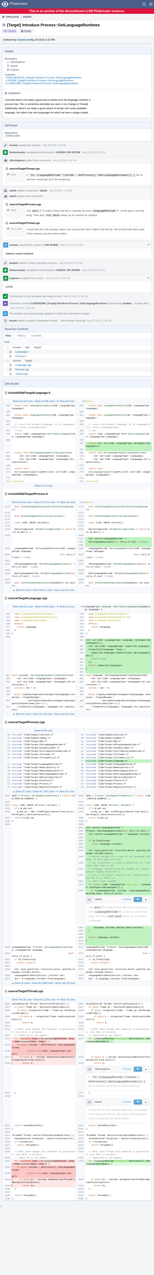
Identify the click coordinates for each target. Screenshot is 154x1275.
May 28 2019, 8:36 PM (64, 160)
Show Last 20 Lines (64, 590)
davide (14, 65)
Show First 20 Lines (23, 401)
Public (27, 31)
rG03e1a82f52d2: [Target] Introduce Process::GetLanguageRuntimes (43, 77)
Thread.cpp (21, 373)
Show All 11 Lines (43, 485)
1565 (11, 210)
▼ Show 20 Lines (65, 401)
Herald (13, 320)
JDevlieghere (18, 62)
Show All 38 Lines (43, 730)
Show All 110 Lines (42, 714)
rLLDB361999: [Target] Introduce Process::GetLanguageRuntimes (42, 83)
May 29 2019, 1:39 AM (60, 190)
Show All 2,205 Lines (44, 999)
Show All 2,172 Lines (44, 502)
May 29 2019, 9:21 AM (70, 263)
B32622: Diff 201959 (68, 270)
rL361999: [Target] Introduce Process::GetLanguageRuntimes (39, 80)
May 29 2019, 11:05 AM (23, 308)
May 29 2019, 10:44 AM (58, 278)
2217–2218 (14, 229)
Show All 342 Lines (44, 606)
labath (13, 190)
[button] (151, 4)
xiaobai (21, 39)
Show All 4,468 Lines (42, 983)
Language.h (21, 351)
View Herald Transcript (72, 320)
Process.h (20, 356)
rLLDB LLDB (12, 135)
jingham (15, 69)
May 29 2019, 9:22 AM (93, 270)
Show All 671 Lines (42, 590)
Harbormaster (17, 152)
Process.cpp (22, 369)
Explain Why (141, 303)
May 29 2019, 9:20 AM (71, 245)
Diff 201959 (51, 244)
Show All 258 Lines (44, 401)
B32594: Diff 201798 (68, 152)
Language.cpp (23, 365)
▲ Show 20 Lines (22, 590)
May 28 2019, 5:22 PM (54, 145)
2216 (11, 174)
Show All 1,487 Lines (43, 791)
